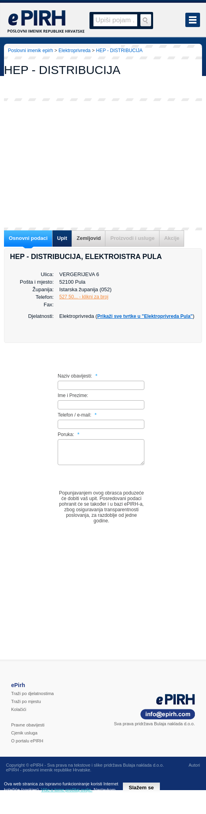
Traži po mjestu (26, 706)
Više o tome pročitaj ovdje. (67, 789)
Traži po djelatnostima (32, 698)
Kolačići (18, 714)
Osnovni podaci (28, 238)
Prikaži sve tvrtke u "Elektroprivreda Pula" (144, 316)
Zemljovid (89, 238)
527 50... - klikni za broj (83, 297)
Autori (194, 769)
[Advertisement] (103, 164)
